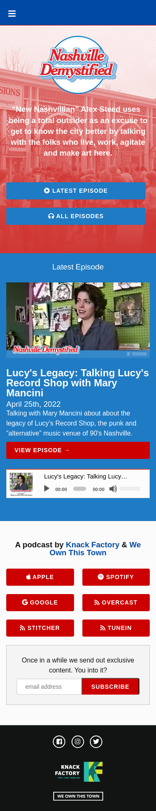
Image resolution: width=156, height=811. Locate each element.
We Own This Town (95, 548)
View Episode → (42, 450)
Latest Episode (76, 190)
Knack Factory (92, 544)
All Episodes (76, 216)
